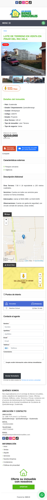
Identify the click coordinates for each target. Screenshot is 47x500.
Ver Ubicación (20, 281)
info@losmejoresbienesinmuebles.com (16, 435)
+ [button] (6, 220)
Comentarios (7, 352)
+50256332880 (7, 424)
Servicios (6, 456)
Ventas (5, 449)
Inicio (5, 31)
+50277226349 (7, 429)
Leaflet (26, 260)
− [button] (6, 223)
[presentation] (19, 368)
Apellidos (7, 330)
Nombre (6, 323)
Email (5, 338)
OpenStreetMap (38, 260)
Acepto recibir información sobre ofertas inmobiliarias (23, 362)
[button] (43, 44)
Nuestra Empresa (9, 459)
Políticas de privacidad (11, 465)
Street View (12, 88)
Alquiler (6, 453)
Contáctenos (8, 462)
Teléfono (6, 345)
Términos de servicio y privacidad (31, 380)
